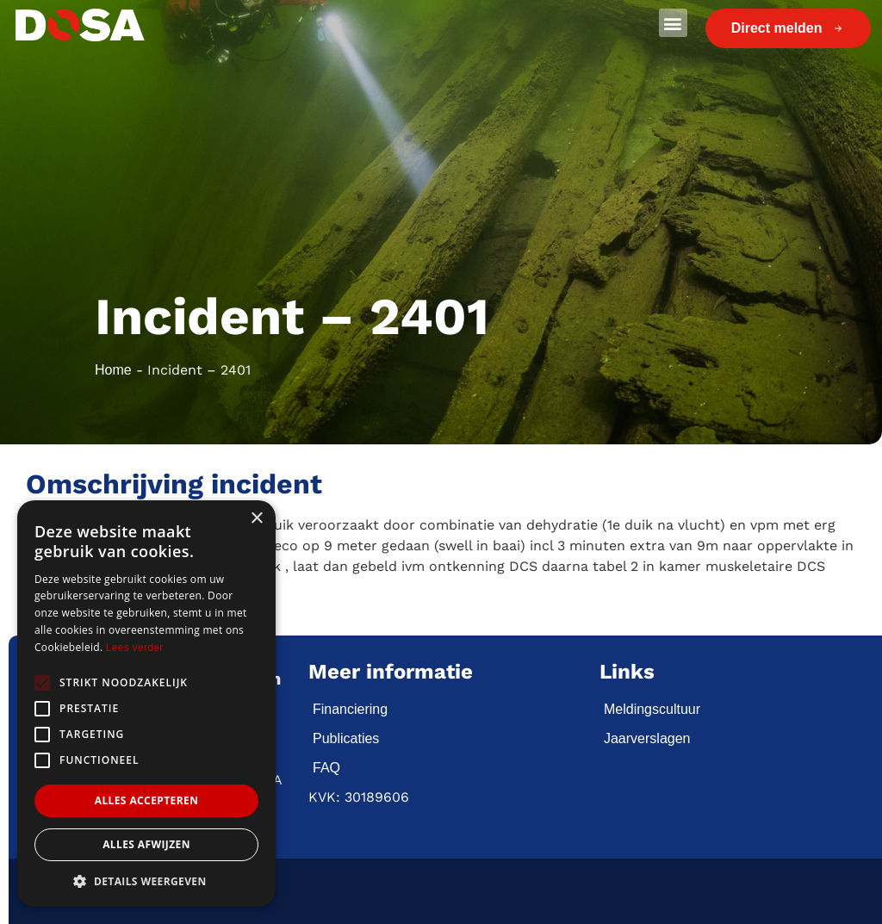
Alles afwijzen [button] (146, 844)
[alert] (146, 703)
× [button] (256, 518)
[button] (673, 23)
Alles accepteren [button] (147, 800)
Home (113, 370)
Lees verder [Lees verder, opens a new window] (135, 648)
